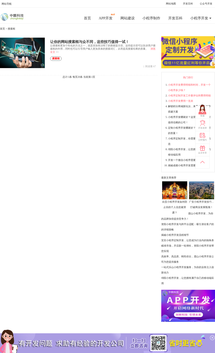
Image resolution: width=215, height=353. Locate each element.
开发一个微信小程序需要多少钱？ (187, 160)
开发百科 (188, 3)
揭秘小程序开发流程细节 (175, 235)
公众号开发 (206, 3)
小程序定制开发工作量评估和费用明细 (189, 95)
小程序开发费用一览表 (180, 101)
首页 (87, 18)
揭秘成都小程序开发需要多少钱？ (187, 165)
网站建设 (127, 18)
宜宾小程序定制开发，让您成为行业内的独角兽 (187, 240)
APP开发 (107, 17)
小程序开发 (199, 18)
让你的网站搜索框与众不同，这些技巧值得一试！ (89, 42)
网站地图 (171, 3)
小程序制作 (151, 18)
